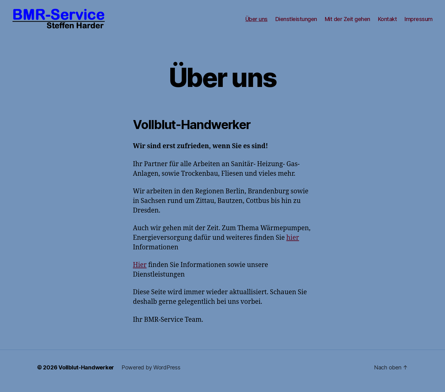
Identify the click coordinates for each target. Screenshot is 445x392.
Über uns (256, 22)
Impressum (419, 22)
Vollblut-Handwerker (86, 374)
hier (292, 245)
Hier (140, 272)
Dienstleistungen (296, 22)
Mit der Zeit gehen (347, 22)
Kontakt (387, 22)
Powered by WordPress (150, 374)
